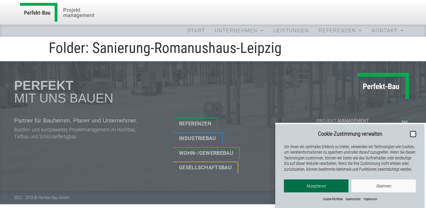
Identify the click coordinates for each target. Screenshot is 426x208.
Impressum (370, 201)
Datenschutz (353, 201)
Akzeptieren (316, 187)
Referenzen (195, 124)
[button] (413, 135)
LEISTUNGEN (291, 31)
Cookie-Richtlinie (333, 201)
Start (196, 31)
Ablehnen (383, 187)
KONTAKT (388, 30)
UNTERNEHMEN (239, 30)
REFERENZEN (340, 30)
